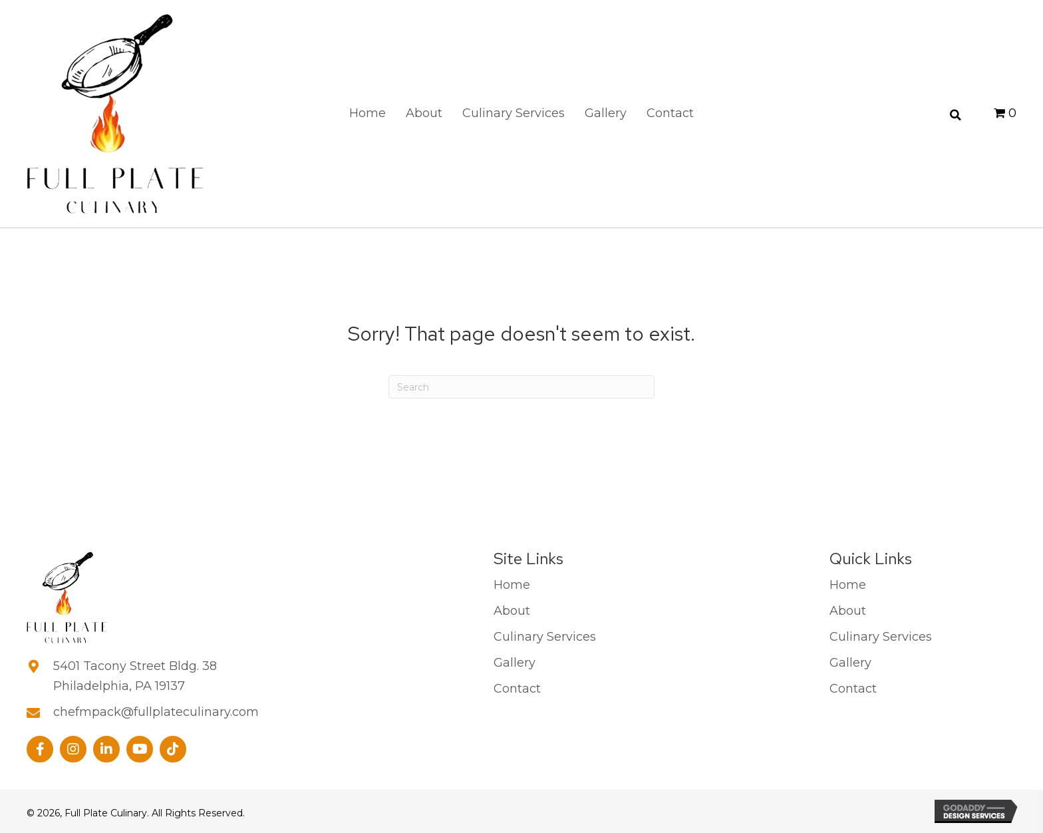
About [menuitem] (512, 610)
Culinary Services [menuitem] (545, 636)
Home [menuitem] (512, 585)
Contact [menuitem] (517, 688)
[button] (40, 748)
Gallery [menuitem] (514, 662)
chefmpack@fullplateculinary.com (156, 711)
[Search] (521, 387)
